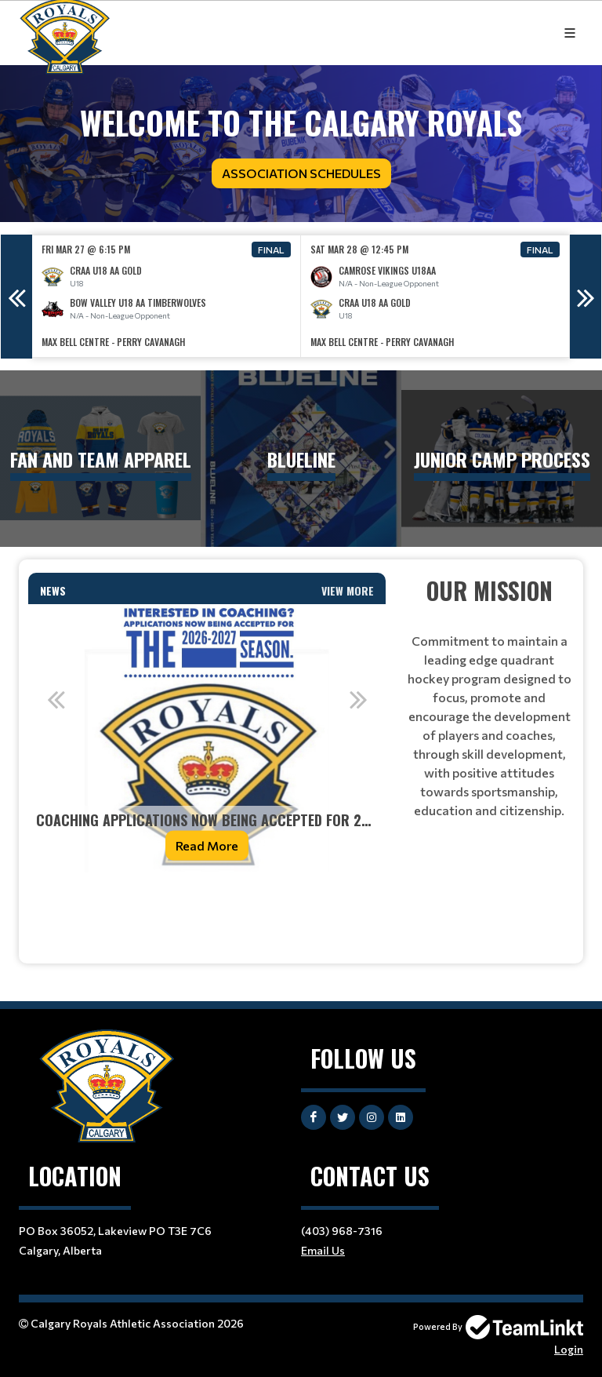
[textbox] (207, 906)
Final (271, 249)
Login (568, 1349)
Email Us (323, 1250)
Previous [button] (16, 297)
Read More (207, 845)
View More (347, 590)
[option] (166, 296)
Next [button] (585, 297)
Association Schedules (301, 173)
